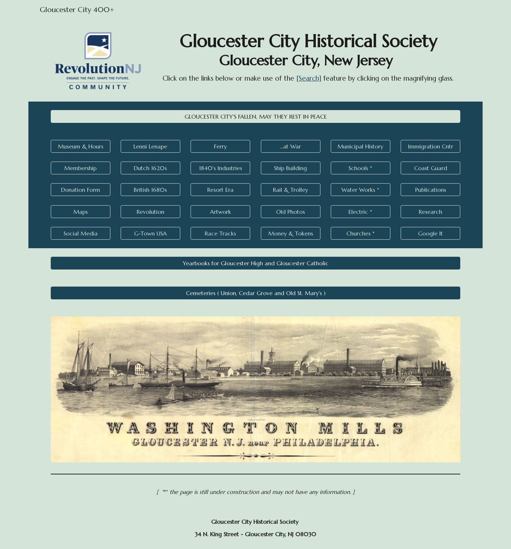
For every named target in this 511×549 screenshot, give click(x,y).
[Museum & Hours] (80, 146)
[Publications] (430, 189)
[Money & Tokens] (290, 233)
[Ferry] (220, 146)
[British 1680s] (150, 189)
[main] (308, 56)
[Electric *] (360, 211)
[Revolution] (150, 211)
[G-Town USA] (150, 233)
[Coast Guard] (430, 168)
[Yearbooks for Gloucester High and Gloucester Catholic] (255, 263)
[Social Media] (80, 233)
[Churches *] (360, 233)
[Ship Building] (290, 168)
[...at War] (290, 146)
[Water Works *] (360, 189)
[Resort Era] (220, 189)
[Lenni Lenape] (150, 146)
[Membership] (80, 168)
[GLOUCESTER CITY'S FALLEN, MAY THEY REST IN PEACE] (255, 116)
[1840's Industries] (220, 168)
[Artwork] (220, 211)
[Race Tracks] (220, 233)
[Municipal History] (360, 146)
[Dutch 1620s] (150, 168)
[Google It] (430, 233)
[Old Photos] (290, 211)
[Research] (430, 211)
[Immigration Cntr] (430, 146)
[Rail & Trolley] (290, 189)
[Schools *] (360, 168)
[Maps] (80, 211)
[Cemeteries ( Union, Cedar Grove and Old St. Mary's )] (255, 293)
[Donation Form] (80, 189)
